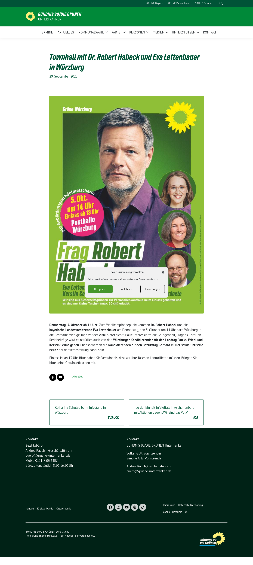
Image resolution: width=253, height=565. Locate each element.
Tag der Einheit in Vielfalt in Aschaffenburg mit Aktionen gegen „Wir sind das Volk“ (166, 412)
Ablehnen (126, 292)
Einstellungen (152, 292)
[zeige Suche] (221, 3)
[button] (163, 275)
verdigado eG (86, 535)
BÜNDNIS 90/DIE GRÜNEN (59, 14)
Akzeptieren (100, 292)
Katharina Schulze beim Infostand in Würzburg (87, 412)
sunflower (52, 535)
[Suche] (216, 3)
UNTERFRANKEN (49, 19)
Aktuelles (77, 376)
